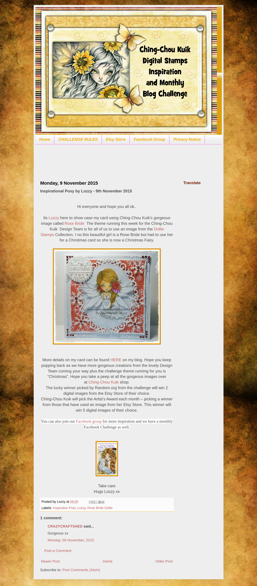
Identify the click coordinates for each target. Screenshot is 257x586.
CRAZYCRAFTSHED (65, 526)
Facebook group (89, 421)
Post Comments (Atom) (81, 570)
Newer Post (50, 561)
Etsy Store (116, 139)
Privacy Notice (187, 139)
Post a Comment (57, 551)
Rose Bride (74, 223)
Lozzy (54, 218)
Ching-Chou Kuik (103, 382)
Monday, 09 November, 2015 (71, 540)
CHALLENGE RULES (78, 139)
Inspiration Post (64, 508)
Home (44, 139)
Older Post (164, 561)
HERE (115, 360)
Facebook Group (149, 139)
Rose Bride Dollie (100, 508)
